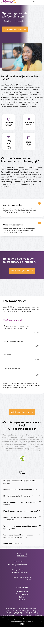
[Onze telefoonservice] (39, 203)
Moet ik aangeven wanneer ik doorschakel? (20, 511)
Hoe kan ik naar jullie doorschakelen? (18, 496)
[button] (34, 1)
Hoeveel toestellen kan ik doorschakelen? (20, 490)
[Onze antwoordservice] (39, 223)
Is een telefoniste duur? (13, 544)
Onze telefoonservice (12, 205)
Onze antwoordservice (13, 225)
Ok (22, 624)
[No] (42, 621)
